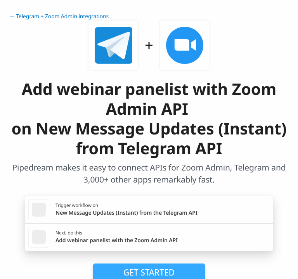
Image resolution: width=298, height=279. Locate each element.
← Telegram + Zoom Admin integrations (59, 16)
